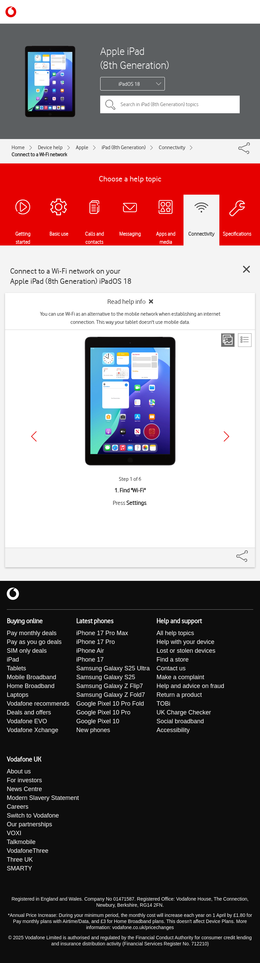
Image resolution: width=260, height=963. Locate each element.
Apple (82, 147)
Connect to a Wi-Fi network (39, 155)
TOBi (163, 703)
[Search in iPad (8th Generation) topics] (170, 104)
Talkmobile (21, 842)
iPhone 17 (90, 659)
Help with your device (185, 641)
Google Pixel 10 (97, 721)
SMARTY (19, 868)
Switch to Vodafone (33, 815)
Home (18, 147)
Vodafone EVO (27, 721)
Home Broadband (31, 686)
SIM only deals (27, 650)
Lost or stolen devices (185, 650)
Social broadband (180, 721)
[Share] (250, 552)
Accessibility (173, 730)
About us (19, 771)
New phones (93, 730)
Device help (50, 147)
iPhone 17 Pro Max (102, 633)
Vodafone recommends (38, 703)
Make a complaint (180, 677)
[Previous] (34, 436)
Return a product (179, 694)
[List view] (245, 340)
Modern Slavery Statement (43, 797)
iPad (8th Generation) (124, 147)
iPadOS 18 (129, 84)
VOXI (14, 833)
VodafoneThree (27, 850)
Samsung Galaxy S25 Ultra (113, 668)
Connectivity (172, 147)
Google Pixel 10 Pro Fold (110, 703)
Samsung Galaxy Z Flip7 (109, 686)
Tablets (16, 668)
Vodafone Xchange (32, 730)
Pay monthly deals (32, 633)
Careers (17, 806)
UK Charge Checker (183, 712)
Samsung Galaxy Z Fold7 (110, 694)
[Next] (226, 436)
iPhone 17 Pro (95, 641)
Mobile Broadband (31, 677)
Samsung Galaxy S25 (105, 677)
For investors (24, 780)
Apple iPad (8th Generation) (134, 58)
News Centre (24, 789)
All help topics (175, 633)
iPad (13, 659)
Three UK (20, 859)
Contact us (171, 668)
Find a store (172, 659)
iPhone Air (90, 650)
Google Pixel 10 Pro (103, 712)
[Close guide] (246, 269)
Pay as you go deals (34, 641)
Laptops (17, 694)
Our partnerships (29, 824)
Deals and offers (29, 712)
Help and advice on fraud (190, 686)
